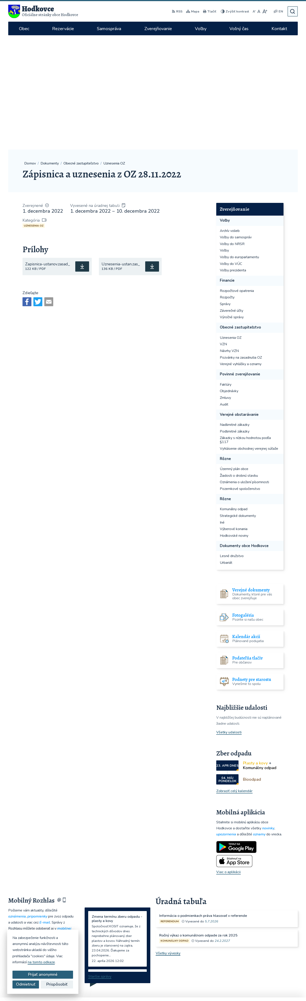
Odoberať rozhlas (41, 832)
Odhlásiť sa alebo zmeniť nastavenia (41, 852)
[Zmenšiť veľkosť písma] (254, 11)
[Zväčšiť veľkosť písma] (264, 11)
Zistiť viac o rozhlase (41, 843)
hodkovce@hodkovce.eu (243, 933)
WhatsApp (238, 961)
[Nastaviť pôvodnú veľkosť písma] (259, 11)
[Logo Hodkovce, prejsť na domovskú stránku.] (43, 11)
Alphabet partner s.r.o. (167, 988)
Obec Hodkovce (228, 988)
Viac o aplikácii (228, 757)
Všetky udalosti (229, 618)
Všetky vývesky (168, 838)
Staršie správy (99, 862)
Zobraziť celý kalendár (234, 676)
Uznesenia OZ (33, 111)
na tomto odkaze (41, 962)
